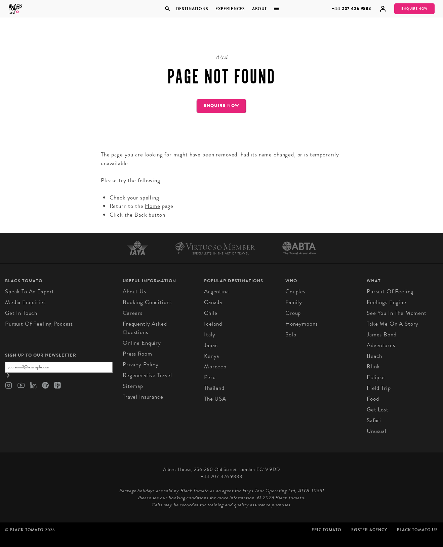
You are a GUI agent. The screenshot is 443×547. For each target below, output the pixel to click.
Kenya (211, 356)
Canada (213, 302)
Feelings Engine (386, 302)
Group (293, 313)
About (259, 9)
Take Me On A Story (392, 324)
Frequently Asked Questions (145, 328)
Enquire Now (414, 8)
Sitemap (133, 386)
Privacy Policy (141, 364)
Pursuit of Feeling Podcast (39, 324)
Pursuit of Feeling (390, 291)
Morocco (215, 366)
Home (152, 206)
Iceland (213, 324)
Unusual (377, 431)
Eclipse (376, 377)
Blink (373, 366)
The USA (215, 399)
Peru (209, 377)
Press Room (137, 354)
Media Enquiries (25, 302)
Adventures (381, 345)
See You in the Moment (397, 313)
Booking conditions (147, 302)
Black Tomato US (417, 530)
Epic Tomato (326, 530)
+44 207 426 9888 (351, 8)
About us (134, 291)
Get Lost (378, 409)
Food (373, 399)
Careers (133, 313)
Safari (374, 420)
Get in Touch (21, 313)
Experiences (230, 9)
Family (293, 302)
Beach (374, 356)
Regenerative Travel (147, 375)
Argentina (216, 291)
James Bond (382, 334)
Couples (295, 291)
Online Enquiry (142, 343)
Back (140, 215)
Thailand (214, 388)
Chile (210, 313)
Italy (209, 334)
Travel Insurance (143, 397)
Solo (290, 334)
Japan (211, 345)
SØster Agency (369, 530)
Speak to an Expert (29, 291)
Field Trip (379, 388)
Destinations (192, 9)
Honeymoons (301, 324)
